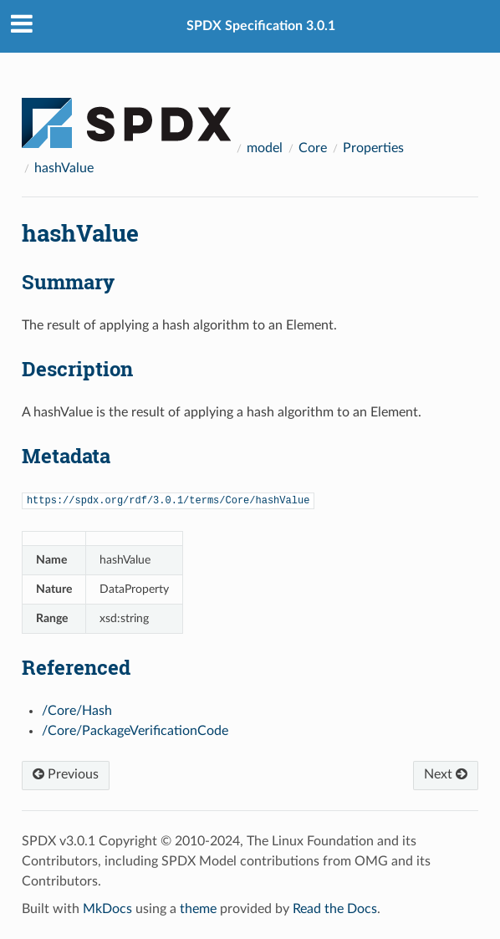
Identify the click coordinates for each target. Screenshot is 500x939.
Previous (66, 774)
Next (445, 774)
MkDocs (107, 909)
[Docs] (126, 115)
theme (198, 909)
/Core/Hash (77, 710)
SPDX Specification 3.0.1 (260, 26)
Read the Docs (335, 909)
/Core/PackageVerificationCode (135, 730)
